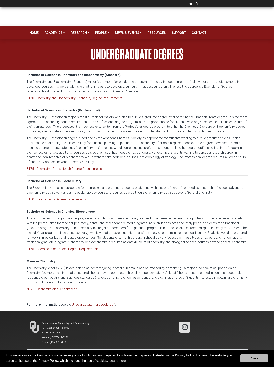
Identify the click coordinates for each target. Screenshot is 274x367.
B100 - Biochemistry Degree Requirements (56, 199)
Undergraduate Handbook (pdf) (93, 304)
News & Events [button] (127, 33)
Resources (157, 33)
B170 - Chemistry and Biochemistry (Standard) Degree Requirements (74, 98)
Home (34, 33)
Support (179, 33)
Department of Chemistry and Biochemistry (65, 323)
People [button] (101, 33)
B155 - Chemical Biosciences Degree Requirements (62, 249)
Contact (199, 33)
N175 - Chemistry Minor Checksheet (52, 289)
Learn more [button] (117, 360)
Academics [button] (53, 33)
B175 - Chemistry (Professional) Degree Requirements (64, 169)
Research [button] (79, 33)
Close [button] (254, 358)
